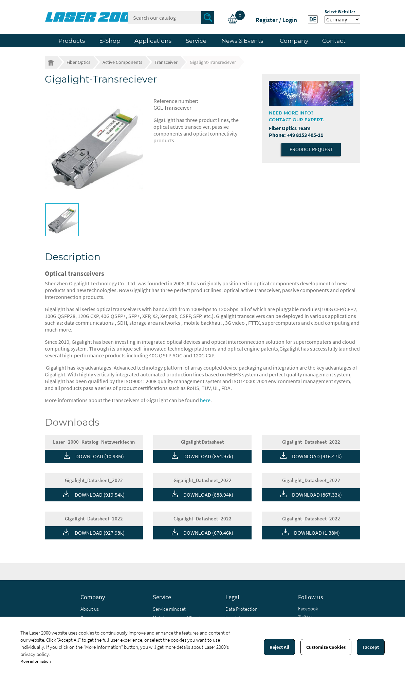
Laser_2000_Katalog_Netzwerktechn (94, 442)
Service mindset (169, 609)
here (205, 400)
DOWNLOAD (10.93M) (99, 456)
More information (35, 661)
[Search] (171, 17)
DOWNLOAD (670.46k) (208, 532)
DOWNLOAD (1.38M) (317, 532)
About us (89, 609)
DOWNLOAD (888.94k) (208, 494)
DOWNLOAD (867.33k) (317, 494)
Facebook (308, 608)
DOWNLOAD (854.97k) (208, 456)
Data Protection (241, 609)
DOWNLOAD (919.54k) (100, 494)
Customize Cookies (326, 647)
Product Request (311, 149)
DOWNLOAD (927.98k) (100, 532)
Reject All (279, 647)
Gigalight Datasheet (202, 442)
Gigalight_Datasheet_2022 (311, 442)
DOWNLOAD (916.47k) (317, 456)
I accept (371, 647)
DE (312, 19)
